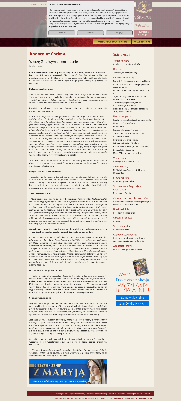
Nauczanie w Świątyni (123, 193)
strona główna (61, 394)
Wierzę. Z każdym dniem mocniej (127, 249)
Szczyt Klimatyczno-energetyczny (128, 133)
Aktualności (118, 398)
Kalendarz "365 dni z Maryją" (125, 140)
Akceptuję (119, 33)
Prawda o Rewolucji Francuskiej (127, 130)
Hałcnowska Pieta (121, 229)
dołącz (71, 394)
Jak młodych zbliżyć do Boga (126, 72)
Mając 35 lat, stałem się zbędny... (127, 153)
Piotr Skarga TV (131, 398)
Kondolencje (118, 126)
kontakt (147, 394)
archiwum (112, 394)
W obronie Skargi (101, 394)
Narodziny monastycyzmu (125, 213)
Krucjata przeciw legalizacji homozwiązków (132, 120)
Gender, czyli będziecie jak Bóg (126, 64)
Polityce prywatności (118, 12)
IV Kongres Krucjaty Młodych (126, 143)
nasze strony (80, 394)
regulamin (121, 394)
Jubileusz (90, 394)
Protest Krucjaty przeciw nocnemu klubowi (132, 81)
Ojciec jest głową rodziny (124, 181)
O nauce (116, 221)
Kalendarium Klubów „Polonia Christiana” (131, 146)
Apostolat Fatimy (145, 398)
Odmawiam (62, 33)
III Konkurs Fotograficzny (124, 123)
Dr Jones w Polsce (121, 136)
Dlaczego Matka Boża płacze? (126, 161)
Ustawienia (90, 33)
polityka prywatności (134, 394)
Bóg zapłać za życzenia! (123, 150)
